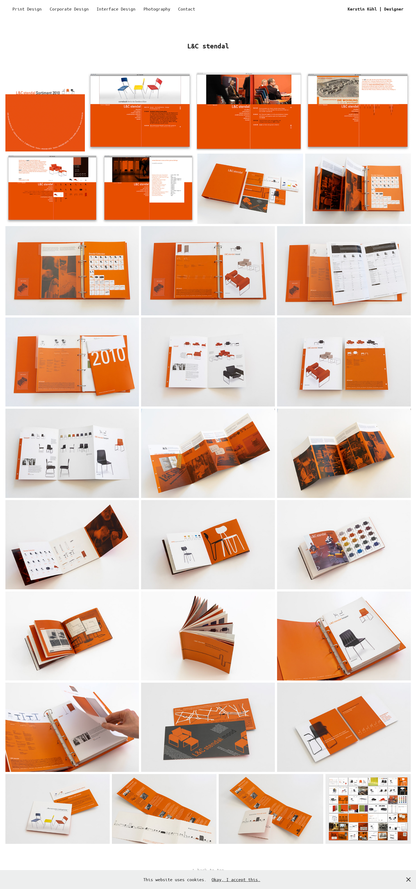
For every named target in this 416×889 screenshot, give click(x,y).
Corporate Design (69, 8)
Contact (186, 8)
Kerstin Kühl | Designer (376, 8)
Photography (157, 8)
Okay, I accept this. (236, 879)
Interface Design (115, 8)
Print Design (27, 8)
